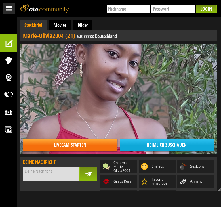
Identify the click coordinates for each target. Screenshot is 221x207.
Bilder (83, 25)
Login (206, 9)
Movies (60, 25)
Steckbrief (33, 25)
